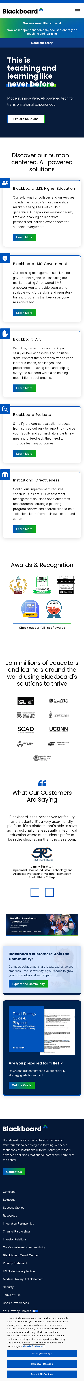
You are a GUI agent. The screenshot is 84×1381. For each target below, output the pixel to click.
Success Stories (13, 1207)
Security (8, 1287)
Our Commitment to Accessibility (24, 1247)
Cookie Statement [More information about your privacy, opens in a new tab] (33, 1346)
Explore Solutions (25, 119)
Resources (10, 1215)
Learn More (26, 237)
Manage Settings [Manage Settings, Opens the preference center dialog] (42, 1353)
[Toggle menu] (77, 10)
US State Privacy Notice (19, 1271)
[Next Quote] (49, 892)
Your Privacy (20, 1311)
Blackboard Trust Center (21, 1255)
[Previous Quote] (35, 892)
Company (9, 1191)
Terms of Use (12, 1295)
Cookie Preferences (16, 1303)
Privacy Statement (15, 1263)
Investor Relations (15, 1239)
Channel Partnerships (17, 1231)
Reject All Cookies (42, 1363)
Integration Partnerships (18, 1223)
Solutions (9, 1199)
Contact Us (14, 1172)
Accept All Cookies (42, 1374)
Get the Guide (21, 1085)
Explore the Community (28, 984)
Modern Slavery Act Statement (23, 1279)
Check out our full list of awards (42, 627)
